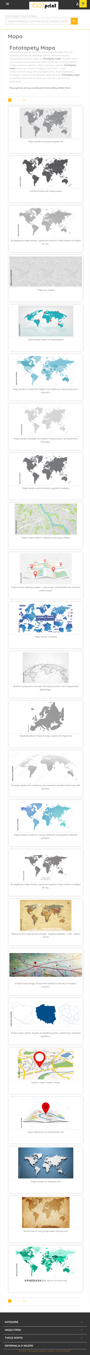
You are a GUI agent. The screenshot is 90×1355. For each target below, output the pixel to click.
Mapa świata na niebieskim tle (46, 1181)
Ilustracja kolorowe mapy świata (46, 191)
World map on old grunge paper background (46, 1231)
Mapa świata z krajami (46, 636)
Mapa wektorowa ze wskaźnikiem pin (45, 1132)
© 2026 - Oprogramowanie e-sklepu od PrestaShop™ (45, 1350)
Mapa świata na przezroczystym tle (45, 141)
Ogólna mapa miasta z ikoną (45, 1082)
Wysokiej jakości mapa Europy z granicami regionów (46, 735)
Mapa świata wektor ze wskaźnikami (46, 339)
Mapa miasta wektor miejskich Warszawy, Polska (46, 537)
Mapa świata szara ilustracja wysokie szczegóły (45, 488)
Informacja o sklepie (19, 1345)
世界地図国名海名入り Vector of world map (45, 1280)
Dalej (24, 100)
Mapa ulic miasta (45, 290)
